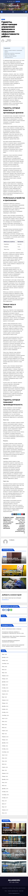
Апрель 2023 (5, 730)
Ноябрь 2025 (5, 660)
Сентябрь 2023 (5, 715)
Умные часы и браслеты (10, 54)
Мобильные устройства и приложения (12, 53)
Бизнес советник (6, 827)
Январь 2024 (5, 703)
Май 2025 (4, 669)
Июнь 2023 (4, 724)
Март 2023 (4, 733)
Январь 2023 (5, 739)
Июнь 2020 (4, 782)
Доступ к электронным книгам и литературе (11, 628)
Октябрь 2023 (5, 712)
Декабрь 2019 (5, 788)
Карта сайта (21, 890)
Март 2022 (4, 770)
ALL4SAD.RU (14, 6)
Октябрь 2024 (5, 687)
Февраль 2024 (5, 700)
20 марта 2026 (7, 832)
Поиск (3, 615)
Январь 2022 (5, 776)
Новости (3, 19)
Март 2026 (4, 654)
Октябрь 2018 (5, 791)
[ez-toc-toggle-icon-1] (22, 48)
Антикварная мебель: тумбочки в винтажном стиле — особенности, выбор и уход (13, 559)
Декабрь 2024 (5, 681)
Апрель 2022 (5, 767)
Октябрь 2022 (5, 748)
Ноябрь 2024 (5, 684)
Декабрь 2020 (5, 779)
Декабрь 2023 (5, 706)
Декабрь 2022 (5, 742)
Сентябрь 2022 (5, 752)
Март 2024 (4, 697)
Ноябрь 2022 (5, 745)
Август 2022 (4, 755)
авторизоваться (5, 599)
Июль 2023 (4, 721)
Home (6, 890)
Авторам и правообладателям (13, 890)
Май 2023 (4, 727)
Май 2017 (4, 803)
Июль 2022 (4, 758)
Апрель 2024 (5, 694)
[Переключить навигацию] (13, 12)
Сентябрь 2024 (5, 691)
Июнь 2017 (4, 800)
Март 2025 (4, 672)
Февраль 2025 (5, 675)
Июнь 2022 (4, 761)
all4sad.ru (9, 40)
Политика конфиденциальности (14, 893)
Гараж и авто (5, 865)
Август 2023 (4, 718)
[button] (23, 11)
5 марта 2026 (7, 845)
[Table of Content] (23, 48)
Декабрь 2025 (5, 657)
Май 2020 (4, 785)
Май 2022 (4, 764)
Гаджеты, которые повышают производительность (11, 56)
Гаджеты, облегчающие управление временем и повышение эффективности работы (10, 29)
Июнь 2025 (4, 666)
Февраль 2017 (5, 810)
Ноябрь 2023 (5, 709)
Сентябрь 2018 (5, 794)
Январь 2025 (5, 678)
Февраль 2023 (5, 736)
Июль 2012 (4, 813)
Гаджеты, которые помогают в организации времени (13, 51)
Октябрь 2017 (5, 797)
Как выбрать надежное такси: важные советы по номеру (13, 571)
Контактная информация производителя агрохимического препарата (13, 868)
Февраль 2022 (5, 773)
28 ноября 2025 (7, 870)
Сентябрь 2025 (5, 663)
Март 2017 (4, 806)
